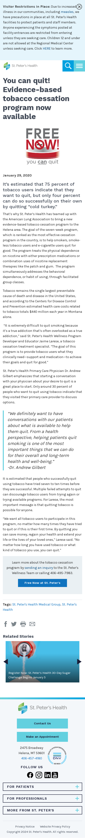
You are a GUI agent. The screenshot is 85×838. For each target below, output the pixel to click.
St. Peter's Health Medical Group (36, 604)
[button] (24, 625)
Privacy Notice (25, 826)
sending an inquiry (39, 568)
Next (79, 661)
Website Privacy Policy (55, 826)
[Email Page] (33, 625)
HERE (47, 48)
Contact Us (42, 723)
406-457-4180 (31, 758)
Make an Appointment (42, 736)
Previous (5, 661)
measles (67, 12)
